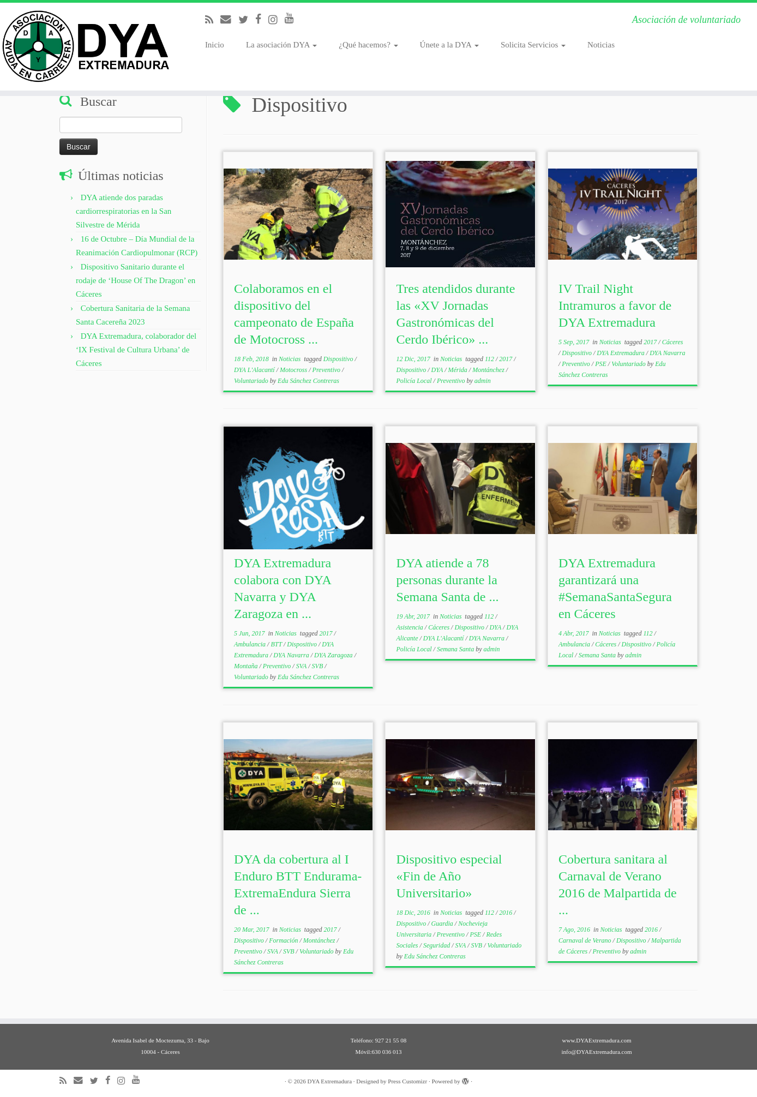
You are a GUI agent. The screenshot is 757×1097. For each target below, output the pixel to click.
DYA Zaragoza (334, 655)
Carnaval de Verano (585, 940)
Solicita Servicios (533, 44)
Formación (284, 940)
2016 (506, 912)
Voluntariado (252, 381)
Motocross (294, 370)
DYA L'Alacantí (255, 370)
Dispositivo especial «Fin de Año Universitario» (449, 876)
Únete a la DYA (449, 44)
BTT (277, 644)
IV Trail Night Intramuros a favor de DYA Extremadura (614, 305)
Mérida (458, 370)
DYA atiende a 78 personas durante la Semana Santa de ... (447, 580)
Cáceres (672, 342)
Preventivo (328, 370)
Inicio (214, 44)
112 (490, 359)
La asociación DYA (281, 44)
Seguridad (437, 945)
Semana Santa (456, 649)
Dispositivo (339, 359)
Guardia (443, 923)
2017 (506, 359)
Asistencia (410, 627)
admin (482, 381)
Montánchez (489, 370)
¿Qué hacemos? (368, 44)
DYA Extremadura (621, 353)
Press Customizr (407, 1081)
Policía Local (415, 381)
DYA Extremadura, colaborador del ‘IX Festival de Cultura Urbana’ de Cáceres (136, 350)
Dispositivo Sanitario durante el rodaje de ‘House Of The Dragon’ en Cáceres (135, 280)
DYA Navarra (667, 353)
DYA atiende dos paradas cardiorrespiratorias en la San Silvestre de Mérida (123, 211)
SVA (302, 666)
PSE (601, 364)
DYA (438, 370)
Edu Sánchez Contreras (308, 381)
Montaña (246, 666)
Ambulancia (250, 644)
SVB (318, 666)
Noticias (601, 44)
